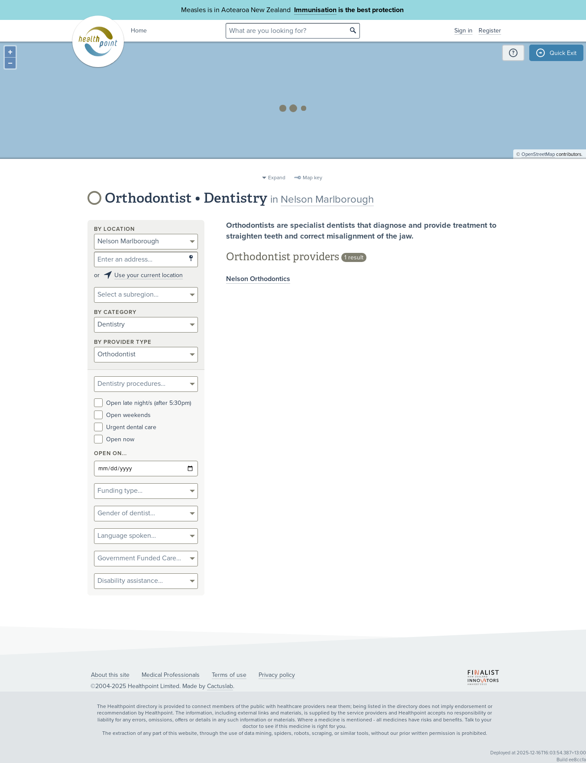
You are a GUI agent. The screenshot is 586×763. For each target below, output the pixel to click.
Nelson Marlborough (327, 199)
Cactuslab (220, 686)
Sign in (463, 30)
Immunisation (315, 10)
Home (139, 30)
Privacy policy (277, 675)
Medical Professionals (171, 675)
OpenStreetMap (538, 167)
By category (115, 312)
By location (114, 229)
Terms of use (229, 675)
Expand (276, 178)
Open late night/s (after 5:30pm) (142, 403)
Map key (312, 178)
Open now (114, 439)
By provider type (123, 342)
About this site (110, 675)
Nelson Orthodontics (258, 279)
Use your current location (148, 275)
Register (490, 30)
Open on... (110, 453)
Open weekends (122, 415)
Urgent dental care (125, 427)
